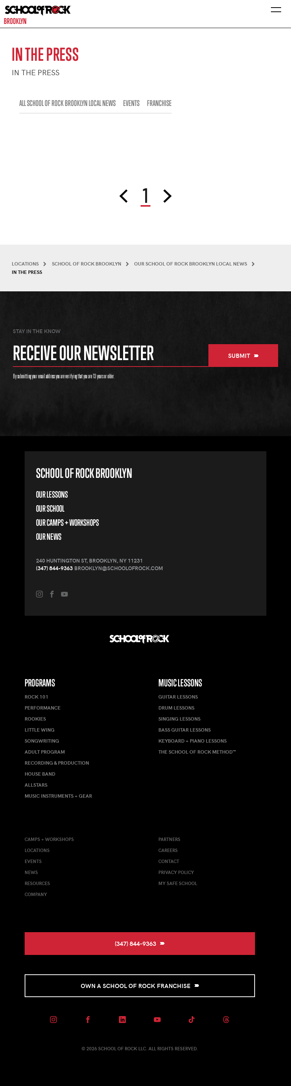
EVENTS (131, 103)
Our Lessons (52, 494)
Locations (37, 850)
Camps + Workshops (49, 839)
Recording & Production (57, 762)
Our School (50, 508)
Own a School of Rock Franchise (140, 986)
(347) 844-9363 (54, 568)
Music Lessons (180, 683)
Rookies (35, 718)
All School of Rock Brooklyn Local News (67, 103)
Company (36, 894)
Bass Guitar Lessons (184, 729)
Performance (43, 707)
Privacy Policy (176, 872)
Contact (168, 861)
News (31, 872)
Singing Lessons (179, 718)
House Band (40, 773)
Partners (169, 839)
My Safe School (177, 883)
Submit (243, 355)
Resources (37, 883)
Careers (168, 850)
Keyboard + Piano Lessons (192, 740)
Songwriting (42, 740)
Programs (40, 683)
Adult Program (45, 751)
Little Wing (40, 729)
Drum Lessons (176, 707)
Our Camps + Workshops (67, 522)
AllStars (36, 784)
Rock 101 (36, 696)
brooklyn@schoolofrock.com (118, 568)
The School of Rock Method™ (197, 751)
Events (33, 861)
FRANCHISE (159, 103)
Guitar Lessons (178, 696)
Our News (48, 536)
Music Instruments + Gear (58, 795)
